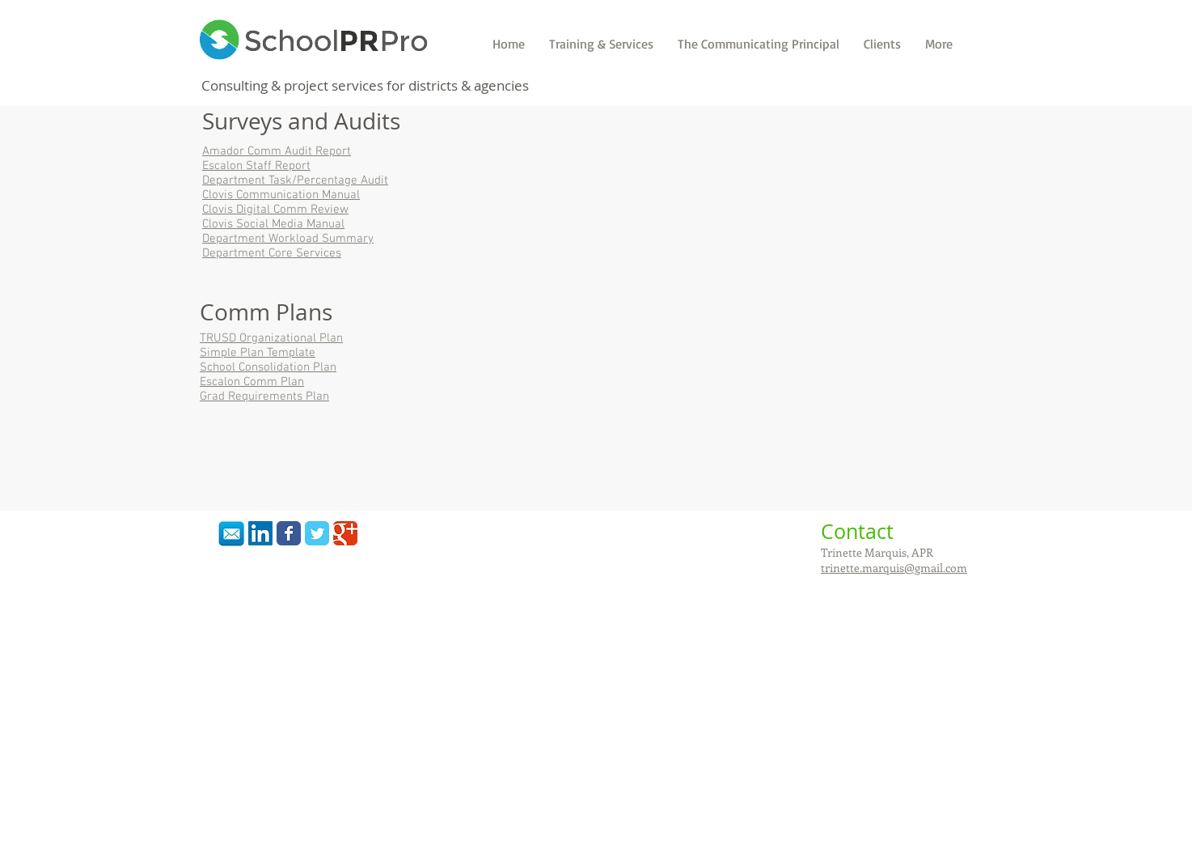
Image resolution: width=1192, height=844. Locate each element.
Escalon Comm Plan (252, 382)
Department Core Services (271, 253)
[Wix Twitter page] (317, 533)
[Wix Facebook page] (289, 533)
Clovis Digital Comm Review (275, 209)
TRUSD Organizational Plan (271, 338)
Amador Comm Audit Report (276, 151)
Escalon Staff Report (256, 166)
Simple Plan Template (257, 353)
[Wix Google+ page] (345, 533)
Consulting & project (265, 85)
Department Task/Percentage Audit (295, 180)
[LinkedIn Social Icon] (260, 533)
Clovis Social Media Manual (273, 224)
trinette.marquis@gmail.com (894, 567)
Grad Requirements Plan (264, 396)
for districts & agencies (458, 85)
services (359, 85)
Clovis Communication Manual (281, 195)
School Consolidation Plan (268, 367)
